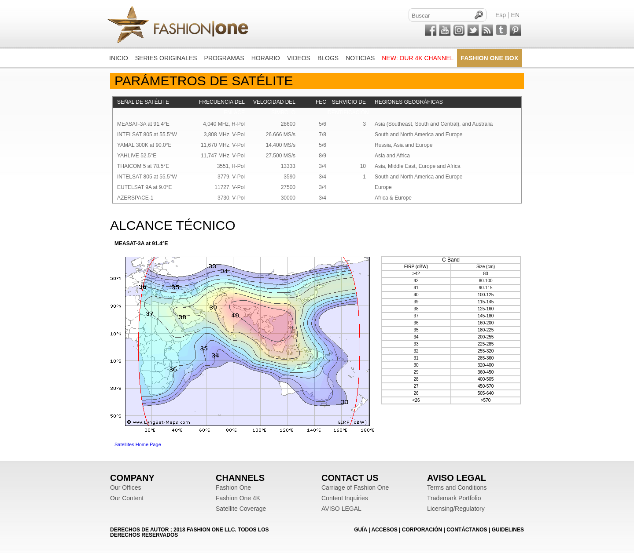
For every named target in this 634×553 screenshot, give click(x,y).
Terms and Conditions (457, 487)
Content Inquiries (344, 498)
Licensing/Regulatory (456, 508)
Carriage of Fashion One (355, 487)
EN (515, 14)
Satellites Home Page (137, 444)
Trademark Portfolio (454, 498)
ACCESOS (384, 530)
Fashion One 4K (238, 498)
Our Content (127, 498)
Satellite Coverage (241, 508)
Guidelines (508, 530)
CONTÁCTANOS (466, 530)
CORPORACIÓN (422, 530)
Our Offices (125, 487)
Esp (500, 14)
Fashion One (233, 487)
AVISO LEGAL (341, 508)
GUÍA (360, 530)
